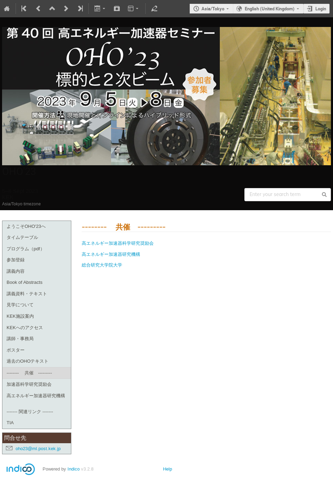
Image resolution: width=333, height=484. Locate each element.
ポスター (16, 350)
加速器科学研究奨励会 (29, 384)
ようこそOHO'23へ (26, 226)
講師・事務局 (20, 338)
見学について (20, 304)
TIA (10, 422)
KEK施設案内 (20, 316)
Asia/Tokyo (212, 9)
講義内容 (16, 271)
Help (167, 469)
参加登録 (16, 259)
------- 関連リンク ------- (30, 411)
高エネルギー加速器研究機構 (36, 395)
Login (320, 9)
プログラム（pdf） (26, 248)
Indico (74, 469)
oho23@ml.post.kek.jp (38, 449)
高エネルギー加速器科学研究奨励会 (118, 243)
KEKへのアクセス (25, 327)
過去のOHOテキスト (27, 361)
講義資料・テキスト (27, 293)
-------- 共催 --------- (29, 372)
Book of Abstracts (25, 282)
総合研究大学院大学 (102, 265)
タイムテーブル (22, 237)
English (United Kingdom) (270, 9)
